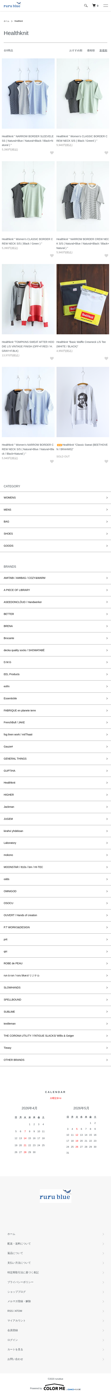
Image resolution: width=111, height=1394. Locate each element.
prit (5, 939)
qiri (5, 951)
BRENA (8, 626)
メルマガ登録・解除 (19, 1301)
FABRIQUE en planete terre (20, 710)
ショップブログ (16, 1291)
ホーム (6, 21)
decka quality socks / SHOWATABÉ (24, 650)
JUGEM (8, 818)
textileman (10, 1023)
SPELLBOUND (12, 999)
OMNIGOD (10, 891)
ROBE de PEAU (13, 963)
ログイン (12, 1339)
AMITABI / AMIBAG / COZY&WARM (24, 577)
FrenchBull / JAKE (14, 722)
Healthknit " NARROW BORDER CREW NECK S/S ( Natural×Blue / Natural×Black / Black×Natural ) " (83, 244)
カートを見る (15, 1349)
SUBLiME (9, 1011)
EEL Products (12, 674)
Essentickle (10, 698)
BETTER (9, 613)
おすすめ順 (75, 50)
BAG (6, 521)
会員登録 (12, 1330)
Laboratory (10, 842)
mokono (8, 854)
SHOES (8, 533)
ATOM (18, 1310)
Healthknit (19, 21)
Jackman (9, 806)
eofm (6, 686)
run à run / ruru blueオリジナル (22, 975)
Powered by (55, 1387)
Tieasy (7, 1047)
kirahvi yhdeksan (13, 830)
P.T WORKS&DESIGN (17, 927)
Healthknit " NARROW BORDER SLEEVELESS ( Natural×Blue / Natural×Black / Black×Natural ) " (28, 141)
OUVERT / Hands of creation (20, 915)
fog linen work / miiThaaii (18, 734)
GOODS (8, 545)
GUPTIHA (9, 770)
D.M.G (7, 662)
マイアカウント (16, 1320)
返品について (15, 1253)
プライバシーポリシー (20, 1282)
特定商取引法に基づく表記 (23, 1272)
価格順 (91, 50)
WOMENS (10, 497)
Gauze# (8, 746)
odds (6, 879)
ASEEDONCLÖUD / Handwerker (23, 602)
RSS (10, 1310)
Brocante (9, 638)
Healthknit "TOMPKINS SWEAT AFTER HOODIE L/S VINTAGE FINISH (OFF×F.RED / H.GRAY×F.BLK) (28, 346)
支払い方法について (19, 1262)
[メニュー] (105, 5)
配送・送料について (19, 1243)
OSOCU (8, 903)
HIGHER (9, 794)
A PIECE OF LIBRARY (17, 590)
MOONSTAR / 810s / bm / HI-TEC (23, 867)
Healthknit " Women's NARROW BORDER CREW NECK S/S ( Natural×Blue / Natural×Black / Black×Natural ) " (28, 449)
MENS (7, 509)
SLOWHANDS (12, 987)
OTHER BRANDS (14, 1059)
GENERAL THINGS (15, 758)
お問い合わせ (15, 1359)
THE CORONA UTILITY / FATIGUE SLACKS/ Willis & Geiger (39, 1035)
